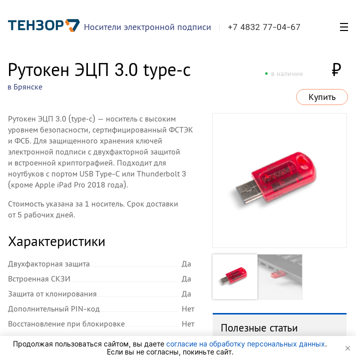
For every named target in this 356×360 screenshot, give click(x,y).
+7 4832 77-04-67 (264, 27)
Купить (322, 97)
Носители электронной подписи (147, 26)
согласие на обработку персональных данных (245, 344)
